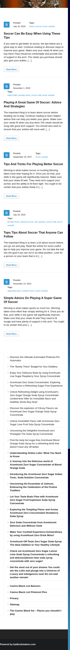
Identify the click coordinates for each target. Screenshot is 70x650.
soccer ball (36, 95)
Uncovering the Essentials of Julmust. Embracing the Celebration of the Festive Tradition (33, 487)
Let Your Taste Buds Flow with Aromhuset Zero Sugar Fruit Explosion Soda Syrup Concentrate (34, 500)
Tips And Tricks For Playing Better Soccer (33, 164)
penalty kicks (24, 95)
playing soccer (26, 222)
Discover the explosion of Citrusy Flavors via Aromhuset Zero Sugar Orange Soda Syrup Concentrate (34, 411)
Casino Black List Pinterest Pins (28, 592)
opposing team (14, 291)
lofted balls (12, 95)
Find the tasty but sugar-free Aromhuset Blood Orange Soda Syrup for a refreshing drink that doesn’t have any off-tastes (34, 443)
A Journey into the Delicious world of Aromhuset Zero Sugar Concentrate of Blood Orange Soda (36, 464)
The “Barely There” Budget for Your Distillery (33, 366)
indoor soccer (35, 26)
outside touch (28, 291)
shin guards (40, 222)
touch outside (49, 26)
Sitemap (14, 604)
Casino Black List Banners (25, 586)
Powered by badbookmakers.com (18, 644)
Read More (11, 69)
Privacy (14, 598)
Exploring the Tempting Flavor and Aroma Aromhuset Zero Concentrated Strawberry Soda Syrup (34, 513)
